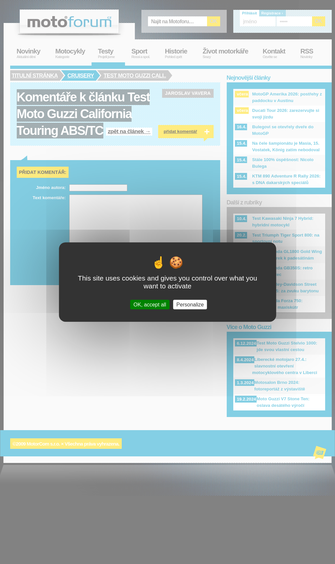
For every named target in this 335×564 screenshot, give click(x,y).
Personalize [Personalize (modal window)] (190, 304)
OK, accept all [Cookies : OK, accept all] (150, 304)
